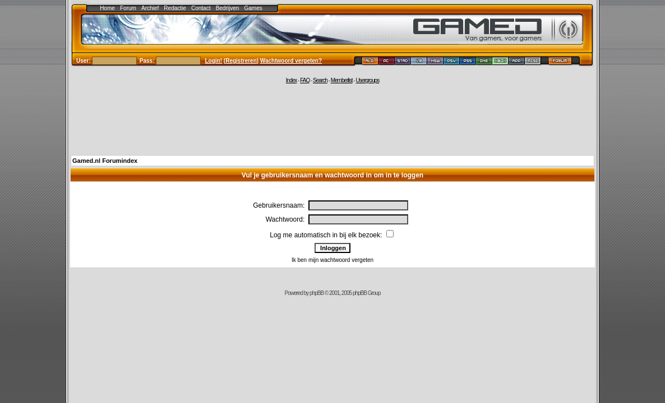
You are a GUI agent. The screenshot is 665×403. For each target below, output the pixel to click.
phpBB (317, 293)
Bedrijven (227, 8)
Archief (150, 8)
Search (320, 80)
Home (107, 8)
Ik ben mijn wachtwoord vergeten (332, 260)
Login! (214, 61)
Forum (128, 8)
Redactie (175, 8)
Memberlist (342, 80)
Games (253, 8)
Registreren (241, 61)
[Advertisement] (332, 118)
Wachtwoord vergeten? (291, 61)
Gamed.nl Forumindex (104, 160)
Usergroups (367, 80)
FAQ (305, 80)
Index (291, 80)
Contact (200, 8)
